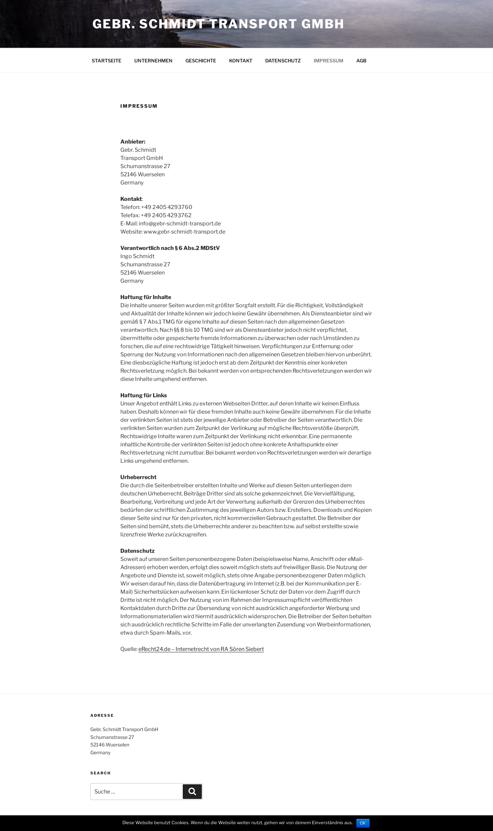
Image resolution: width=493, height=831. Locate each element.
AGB (361, 60)
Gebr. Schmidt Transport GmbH (218, 23)
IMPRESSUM (328, 60)
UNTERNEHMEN (153, 60)
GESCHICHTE (200, 60)
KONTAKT (240, 60)
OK (363, 823)
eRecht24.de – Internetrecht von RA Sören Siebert (201, 649)
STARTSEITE (106, 60)
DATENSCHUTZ (283, 60)
